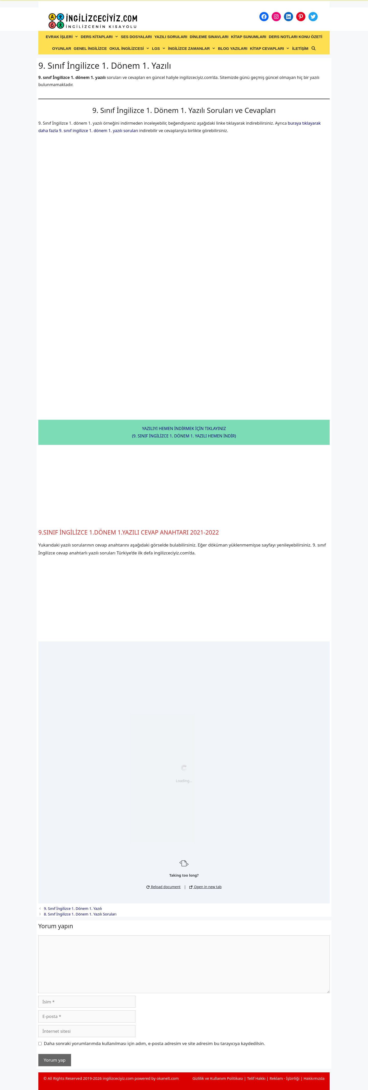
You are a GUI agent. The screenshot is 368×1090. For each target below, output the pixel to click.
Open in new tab (205, 886)
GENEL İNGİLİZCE (90, 48)
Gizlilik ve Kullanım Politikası (217, 1078)
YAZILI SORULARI (170, 36)
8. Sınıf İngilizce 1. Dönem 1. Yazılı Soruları (80, 914)
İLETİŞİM (300, 48)
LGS (159, 48)
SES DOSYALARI (136, 36)
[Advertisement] (184, 487)
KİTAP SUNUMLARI (248, 36)
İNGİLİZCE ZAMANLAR (192, 48)
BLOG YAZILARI (232, 48)
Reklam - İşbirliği (285, 1078)
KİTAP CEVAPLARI (270, 48)
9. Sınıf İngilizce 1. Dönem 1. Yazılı (73, 908)
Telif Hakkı (256, 1078)
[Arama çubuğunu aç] (313, 48)
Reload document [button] (163, 886)
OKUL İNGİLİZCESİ (130, 48)
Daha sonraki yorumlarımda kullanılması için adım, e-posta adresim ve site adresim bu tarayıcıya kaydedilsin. (154, 1043)
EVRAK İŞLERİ (62, 37)
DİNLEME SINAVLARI (209, 36)
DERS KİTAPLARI (100, 37)
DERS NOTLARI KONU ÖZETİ (295, 36)
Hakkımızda (314, 1078)
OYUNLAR (61, 48)
